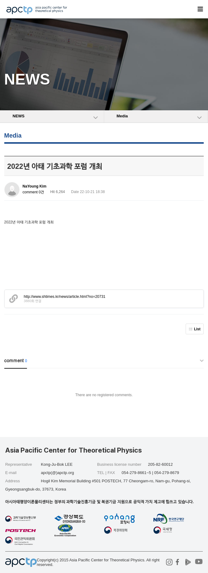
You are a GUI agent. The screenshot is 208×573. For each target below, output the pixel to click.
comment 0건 (33, 192)
